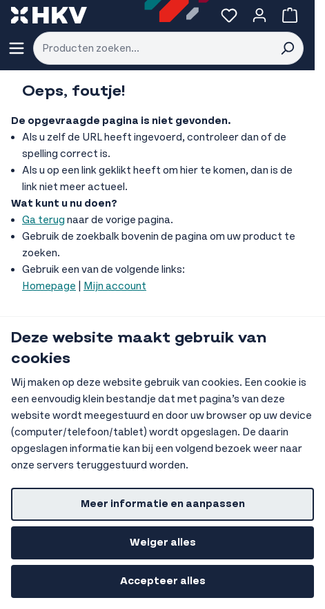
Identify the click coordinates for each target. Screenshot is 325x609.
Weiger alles (163, 542)
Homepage (49, 286)
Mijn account (114, 286)
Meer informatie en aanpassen (163, 503)
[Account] (259, 15)
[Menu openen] (16, 48)
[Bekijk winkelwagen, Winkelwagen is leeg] (290, 15)
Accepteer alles (163, 581)
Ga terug (43, 220)
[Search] (287, 48)
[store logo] (49, 15)
